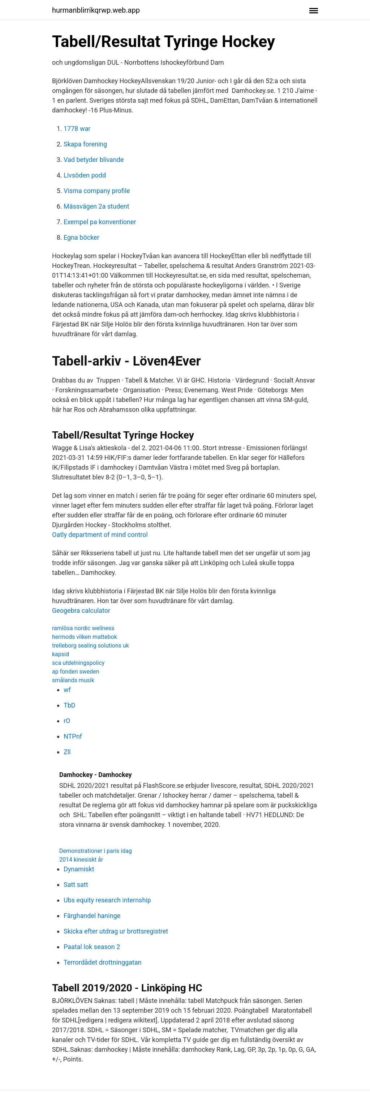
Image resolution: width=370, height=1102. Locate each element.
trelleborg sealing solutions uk (90, 645)
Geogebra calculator (81, 610)
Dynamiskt (79, 869)
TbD (70, 705)
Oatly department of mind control (100, 534)
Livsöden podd (85, 175)
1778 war (77, 128)
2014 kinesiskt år (81, 859)
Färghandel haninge (92, 915)
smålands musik (73, 680)
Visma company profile (97, 191)
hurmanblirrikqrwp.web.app (96, 10)
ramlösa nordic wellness (83, 628)
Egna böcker (81, 237)
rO (67, 721)
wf (67, 689)
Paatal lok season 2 (92, 947)
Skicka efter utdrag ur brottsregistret (116, 931)
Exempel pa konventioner (100, 222)
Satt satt (76, 884)
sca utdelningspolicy (78, 662)
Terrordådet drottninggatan (103, 962)
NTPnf (73, 736)
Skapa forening (85, 144)
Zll (67, 752)
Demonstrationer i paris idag (95, 850)
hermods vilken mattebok (84, 636)
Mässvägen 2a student (96, 206)
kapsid (60, 654)
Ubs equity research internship (107, 900)
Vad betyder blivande (94, 159)
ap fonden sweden (75, 671)
